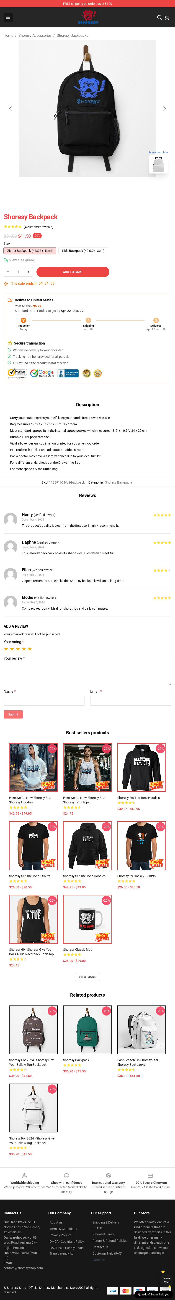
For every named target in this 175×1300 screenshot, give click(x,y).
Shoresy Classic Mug (77, 949)
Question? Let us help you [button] (154, 1294)
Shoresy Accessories (34, 35)
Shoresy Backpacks (72, 35)
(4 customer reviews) (38, 227)
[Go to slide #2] (99, 187)
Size (7, 243)
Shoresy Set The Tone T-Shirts (29, 876)
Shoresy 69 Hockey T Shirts (136, 876)
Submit (13, 714)
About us (56, 1222)
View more (87, 977)
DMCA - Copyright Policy (67, 1241)
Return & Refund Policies (110, 1240)
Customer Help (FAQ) (107, 1253)
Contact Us (100, 1247)
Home (8, 35)
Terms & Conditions (63, 1229)
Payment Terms (104, 1234)
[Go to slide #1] (76, 187)
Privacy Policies (61, 1235)
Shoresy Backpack (76, 1060)
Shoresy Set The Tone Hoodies (138, 798)
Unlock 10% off (166, 1280)
